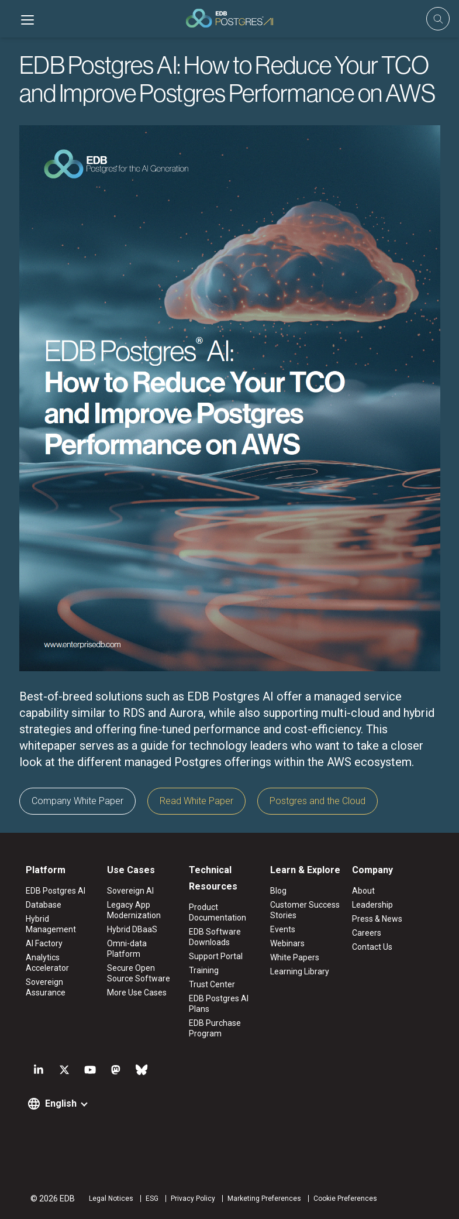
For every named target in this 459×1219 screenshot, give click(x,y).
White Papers (294, 957)
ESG (152, 1198)
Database (43, 904)
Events (282, 929)
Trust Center (212, 984)
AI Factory (44, 943)
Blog (278, 890)
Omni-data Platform (127, 949)
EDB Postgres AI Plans (219, 1004)
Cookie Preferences (345, 1198)
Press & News (377, 918)
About (363, 890)
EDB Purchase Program (215, 1028)
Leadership (372, 904)
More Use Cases (137, 992)
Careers (366, 933)
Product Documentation (217, 912)
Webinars (287, 943)
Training (204, 970)
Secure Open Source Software (138, 973)
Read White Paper (196, 800)
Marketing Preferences (264, 1198)
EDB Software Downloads (215, 937)
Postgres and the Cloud (317, 800)
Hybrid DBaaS (132, 929)
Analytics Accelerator (47, 963)
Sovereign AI (130, 890)
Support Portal (216, 956)
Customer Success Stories (305, 910)
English (61, 1103)
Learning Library (299, 971)
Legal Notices (111, 1198)
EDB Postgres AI (55, 890)
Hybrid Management (51, 924)
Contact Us (372, 947)
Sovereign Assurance (45, 987)
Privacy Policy (193, 1198)
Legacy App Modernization (134, 910)
